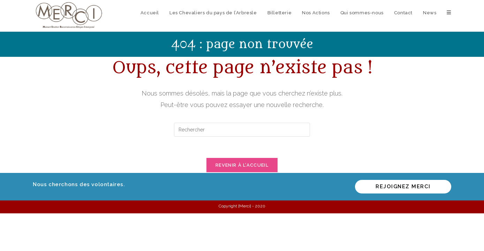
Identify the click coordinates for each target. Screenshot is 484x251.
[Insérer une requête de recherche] (242, 130)
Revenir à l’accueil (242, 165)
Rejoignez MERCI (403, 186)
